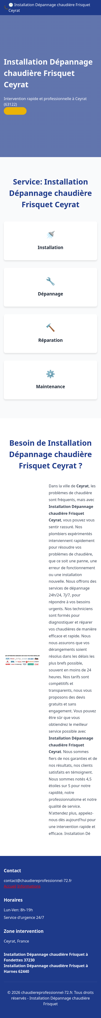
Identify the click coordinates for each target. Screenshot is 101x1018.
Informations (29, 886)
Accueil (10, 886)
